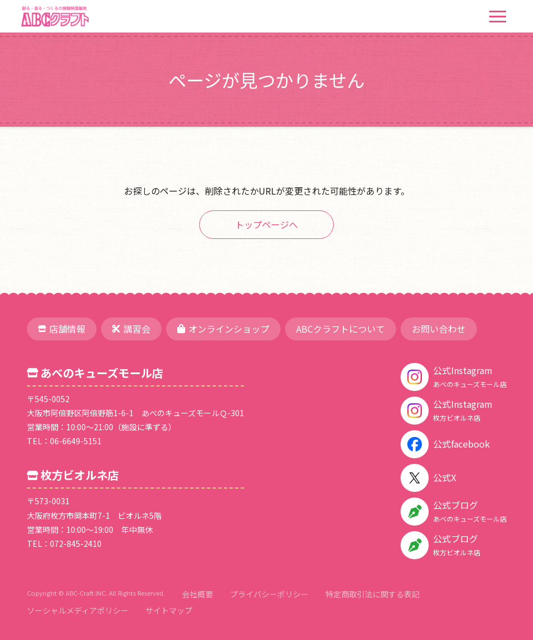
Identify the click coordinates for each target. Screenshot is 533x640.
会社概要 (197, 594)
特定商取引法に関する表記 (372, 594)
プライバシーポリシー (269, 594)
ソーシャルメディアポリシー (77, 610)
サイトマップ (168, 610)
